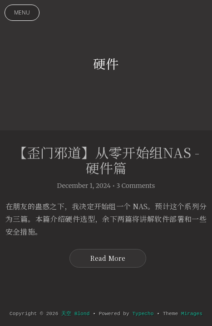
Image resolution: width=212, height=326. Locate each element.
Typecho (143, 313)
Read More (108, 258)
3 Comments (136, 186)
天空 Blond (75, 313)
